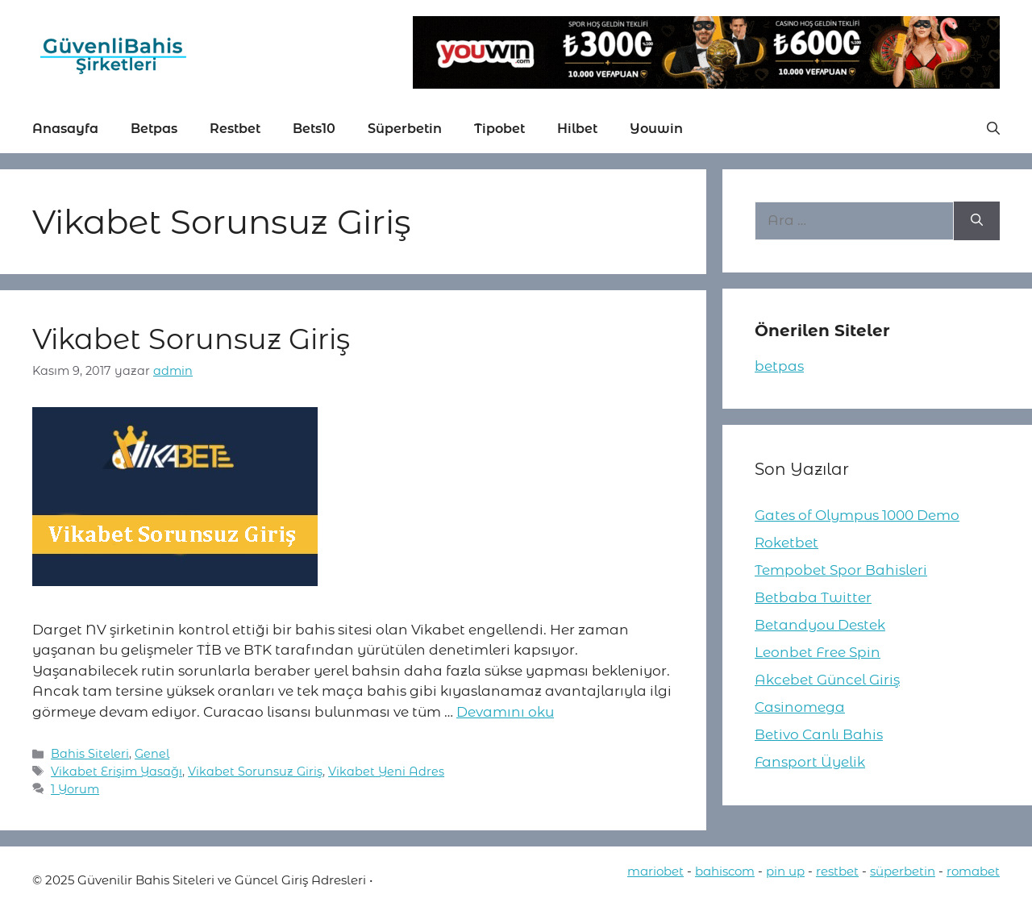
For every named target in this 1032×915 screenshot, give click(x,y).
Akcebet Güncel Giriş (827, 680)
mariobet (655, 871)
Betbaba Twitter (813, 597)
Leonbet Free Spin (817, 652)
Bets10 (314, 128)
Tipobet (499, 128)
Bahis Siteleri (90, 754)
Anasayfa (65, 128)
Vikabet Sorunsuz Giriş (191, 339)
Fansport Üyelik (810, 762)
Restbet (235, 128)
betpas (779, 366)
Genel (152, 754)
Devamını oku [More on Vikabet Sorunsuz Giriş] (505, 712)
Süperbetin (405, 128)
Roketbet (786, 542)
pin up (785, 871)
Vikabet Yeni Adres (386, 771)
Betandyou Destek (820, 625)
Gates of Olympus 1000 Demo (857, 515)
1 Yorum (75, 789)
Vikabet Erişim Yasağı (116, 771)
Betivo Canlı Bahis (819, 734)
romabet (973, 871)
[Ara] (977, 221)
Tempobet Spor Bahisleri (841, 570)
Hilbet (577, 128)
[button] (993, 129)
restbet (837, 871)
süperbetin (902, 871)
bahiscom (725, 871)
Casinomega (800, 707)
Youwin (656, 128)
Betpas (154, 128)
